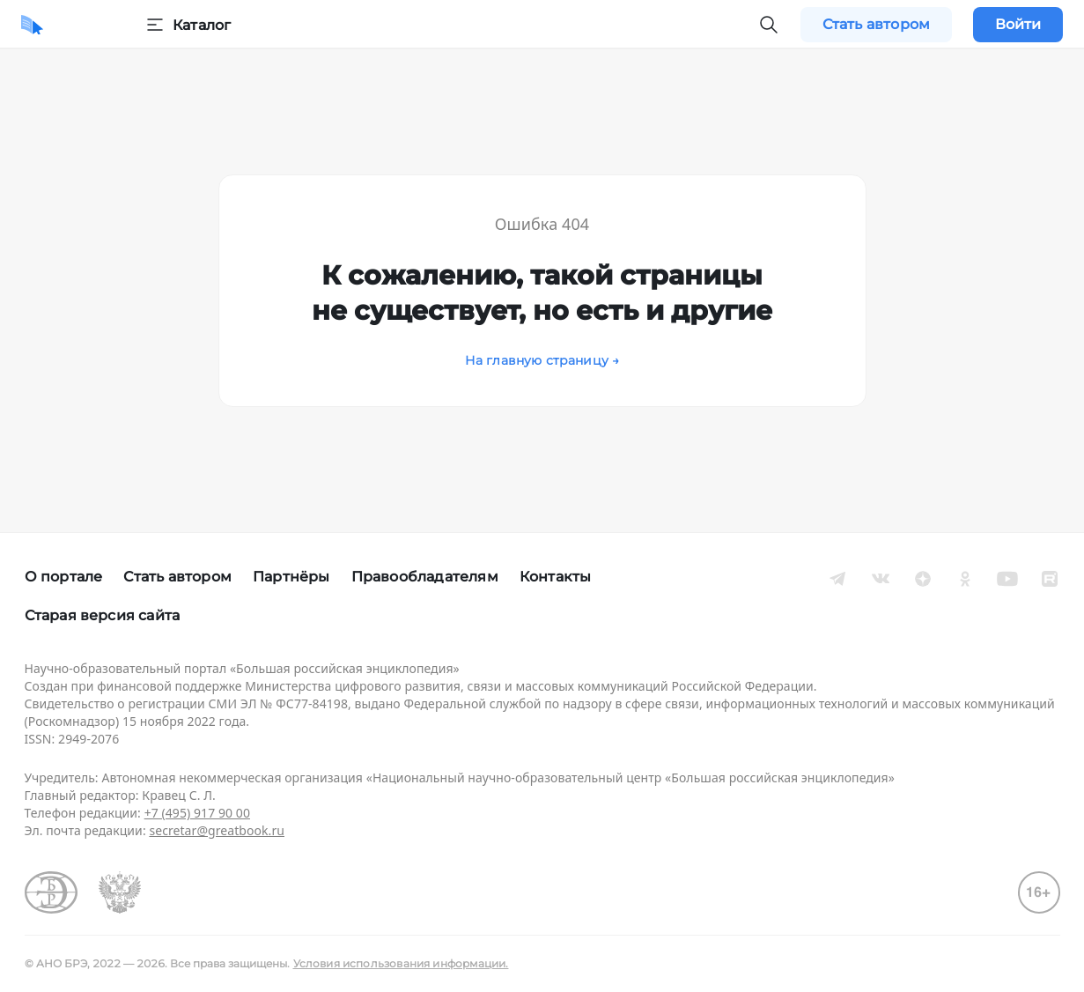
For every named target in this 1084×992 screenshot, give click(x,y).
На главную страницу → (542, 360)
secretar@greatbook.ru (216, 830)
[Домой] (32, 25)
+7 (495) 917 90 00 (197, 812)
